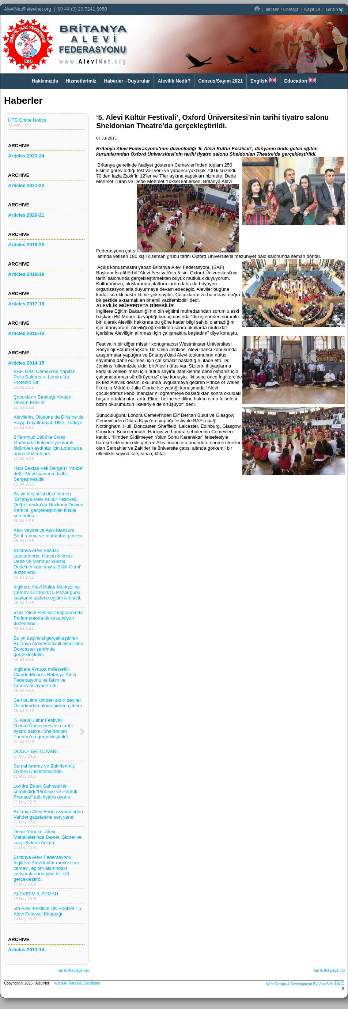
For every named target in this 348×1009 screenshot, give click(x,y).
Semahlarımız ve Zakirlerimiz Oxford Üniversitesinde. (44, 770)
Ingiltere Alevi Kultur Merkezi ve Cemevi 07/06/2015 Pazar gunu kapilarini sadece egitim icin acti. (48, 594)
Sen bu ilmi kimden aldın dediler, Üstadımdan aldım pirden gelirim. (48, 705)
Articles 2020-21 (26, 215)
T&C (339, 983)
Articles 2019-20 (26, 244)
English (263, 80)
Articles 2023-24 (26, 156)
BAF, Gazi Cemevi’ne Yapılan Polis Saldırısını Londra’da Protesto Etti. (44, 379)
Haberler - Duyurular (127, 81)
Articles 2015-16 (26, 333)
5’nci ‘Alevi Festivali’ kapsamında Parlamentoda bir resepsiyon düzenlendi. (48, 620)
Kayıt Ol (312, 9)
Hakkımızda (45, 81)
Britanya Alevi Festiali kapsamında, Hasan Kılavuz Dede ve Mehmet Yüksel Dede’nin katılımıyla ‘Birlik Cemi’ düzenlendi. (47, 563)
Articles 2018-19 (26, 274)
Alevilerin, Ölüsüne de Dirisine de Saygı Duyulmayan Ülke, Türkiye (48, 422)
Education (300, 80)
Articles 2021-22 (26, 185)
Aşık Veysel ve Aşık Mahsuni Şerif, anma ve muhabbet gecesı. (48, 535)
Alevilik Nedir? (174, 81)
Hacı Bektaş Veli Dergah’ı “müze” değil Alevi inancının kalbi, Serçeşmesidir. (48, 475)
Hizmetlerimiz (81, 81)
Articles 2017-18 (26, 303)
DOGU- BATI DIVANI (36, 753)
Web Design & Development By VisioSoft (299, 984)
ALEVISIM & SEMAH (36, 896)
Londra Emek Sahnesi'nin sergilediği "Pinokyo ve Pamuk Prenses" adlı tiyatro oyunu (45, 793)
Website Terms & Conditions (77, 983)
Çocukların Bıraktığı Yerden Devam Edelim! (42, 402)
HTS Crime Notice (27, 122)
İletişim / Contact (282, 9)
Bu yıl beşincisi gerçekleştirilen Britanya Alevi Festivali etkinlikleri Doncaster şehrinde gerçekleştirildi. (48, 648)
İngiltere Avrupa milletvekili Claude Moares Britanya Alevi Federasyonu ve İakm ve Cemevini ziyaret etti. (45, 679)
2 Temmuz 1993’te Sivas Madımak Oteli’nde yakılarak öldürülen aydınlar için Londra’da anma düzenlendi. (48, 447)
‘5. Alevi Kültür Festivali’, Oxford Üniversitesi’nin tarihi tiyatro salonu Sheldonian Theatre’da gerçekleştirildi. (43, 730)
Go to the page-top (73, 970)
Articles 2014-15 (26, 363)
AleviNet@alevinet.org (27, 9)
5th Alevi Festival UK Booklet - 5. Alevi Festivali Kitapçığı (48, 913)
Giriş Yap (334, 9)
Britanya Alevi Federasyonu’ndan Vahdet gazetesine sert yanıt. (48, 816)
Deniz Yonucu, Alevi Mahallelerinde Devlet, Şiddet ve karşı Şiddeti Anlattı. (48, 839)
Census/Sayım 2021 (220, 81)
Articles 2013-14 (26, 949)
